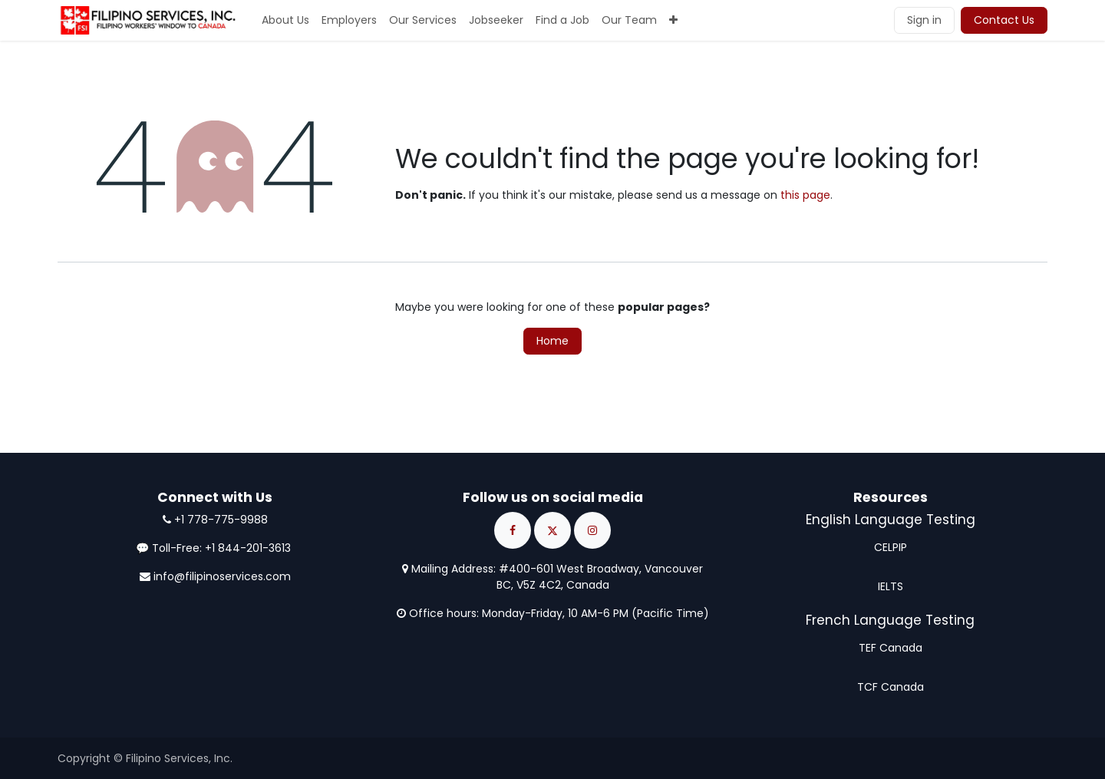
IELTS (890, 586)
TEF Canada (890, 647)
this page (805, 195)
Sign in (924, 20)
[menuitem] (285, 20)
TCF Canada (890, 687)
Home (552, 340)
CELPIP (890, 547)
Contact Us (1004, 20)
